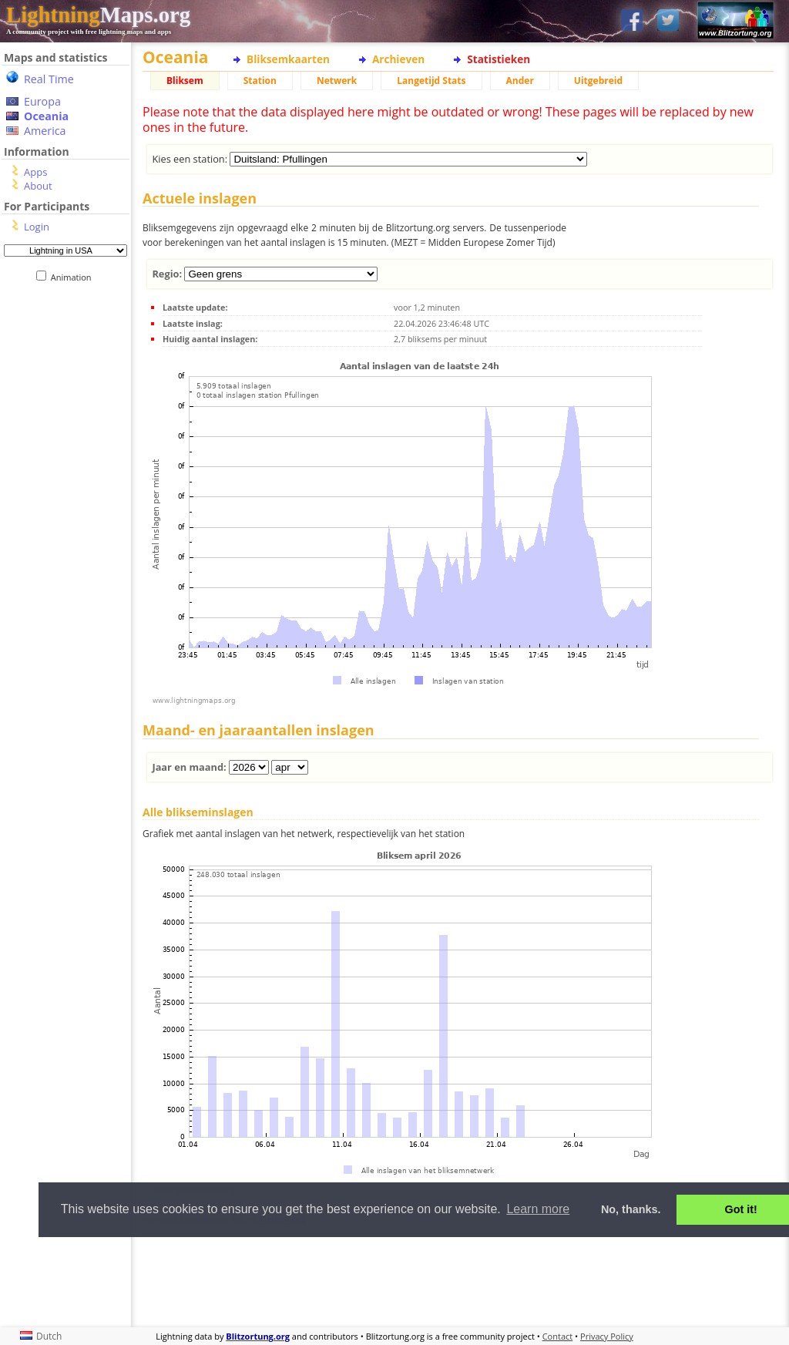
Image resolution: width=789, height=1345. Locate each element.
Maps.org (98, 14)
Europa (42, 101)
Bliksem (184, 80)
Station (260, 80)
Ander (520, 80)
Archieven (398, 59)
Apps (35, 172)
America (45, 130)
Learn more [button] (537, 1209)
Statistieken (498, 59)
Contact (557, 1336)
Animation (74, 277)
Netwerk (337, 80)
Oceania (46, 116)
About (38, 186)
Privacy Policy (606, 1336)
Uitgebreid (598, 80)
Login (36, 227)
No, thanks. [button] (631, 1209)
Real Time (49, 79)
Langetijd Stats (431, 80)
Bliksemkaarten (288, 59)
